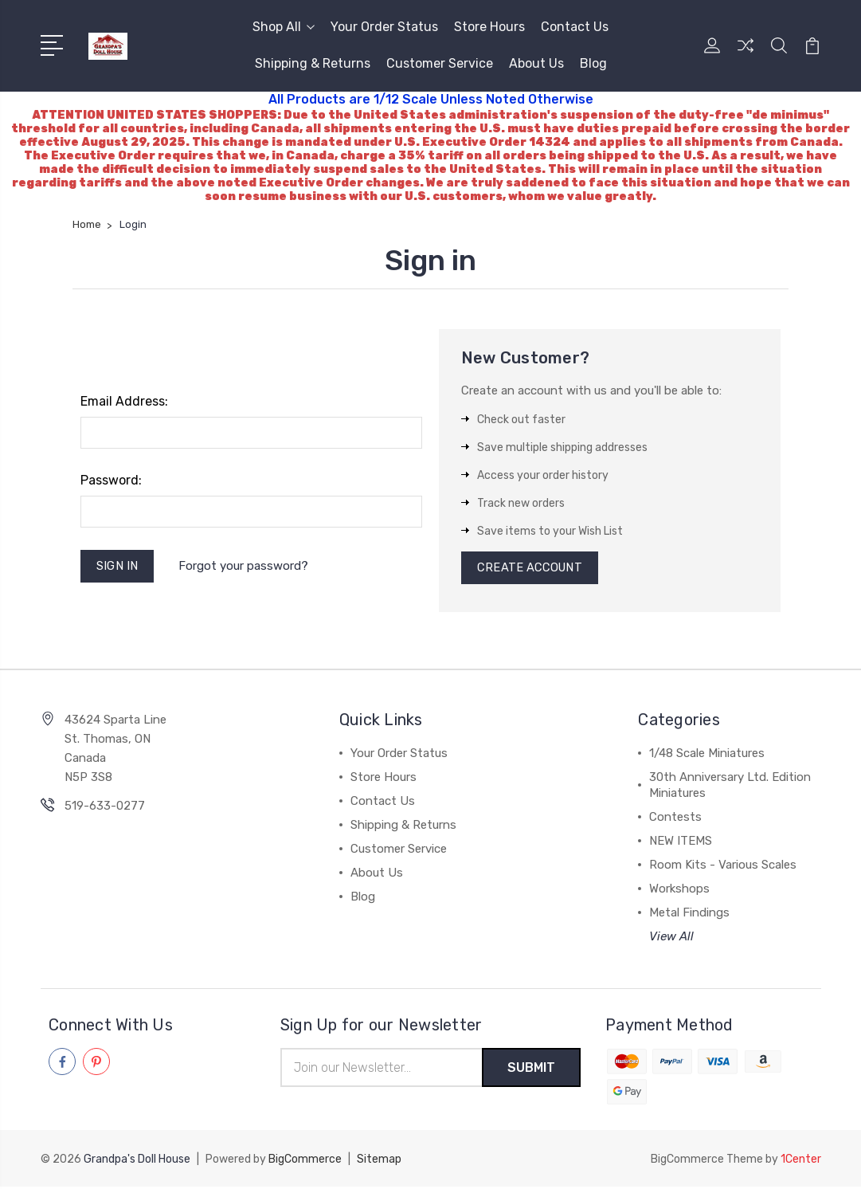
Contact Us (575, 26)
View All (671, 939)
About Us (536, 63)
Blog (593, 63)
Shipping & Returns (312, 63)
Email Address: (124, 401)
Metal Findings (689, 915)
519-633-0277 (105, 808)
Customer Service (439, 63)
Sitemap (379, 1161)
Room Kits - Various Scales (722, 867)
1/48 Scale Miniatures (707, 755)
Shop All (283, 26)
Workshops (679, 891)
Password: (111, 480)
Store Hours (489, 26)
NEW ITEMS (680, 843)
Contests (675, 819)
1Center (801, 1161)
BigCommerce (305, 1161)
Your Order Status (384, 26)
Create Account (531, 569)
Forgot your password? (245, 566)
